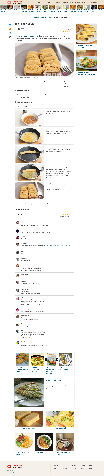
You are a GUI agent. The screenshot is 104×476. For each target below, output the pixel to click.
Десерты (50, 2)
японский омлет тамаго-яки (63, 202)
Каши (71, 2)
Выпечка (37, 2)
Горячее (43, 2)
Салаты (84, 2)
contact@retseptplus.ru (11, 472)
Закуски (65, 2)
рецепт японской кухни (31, 36)
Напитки (77, 2)
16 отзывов (69, 29)
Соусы (90, 2)
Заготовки (58, 2)
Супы (95, 2)
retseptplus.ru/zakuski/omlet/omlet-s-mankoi (56, 245)
